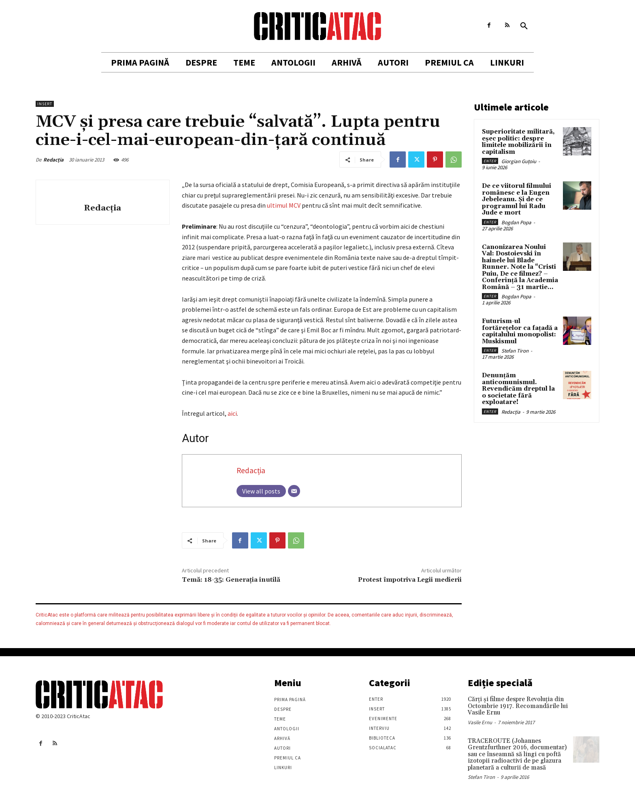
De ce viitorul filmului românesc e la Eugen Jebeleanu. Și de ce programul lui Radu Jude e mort (516, 199)
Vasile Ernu (480, 722)
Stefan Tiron (514, 350)
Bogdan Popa (516, 222)
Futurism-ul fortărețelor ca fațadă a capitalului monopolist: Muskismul (520, 331)
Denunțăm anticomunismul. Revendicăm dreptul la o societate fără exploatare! (518, 389)
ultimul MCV (283, 205)
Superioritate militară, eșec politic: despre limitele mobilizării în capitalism (518, 142)
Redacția (53, 159)
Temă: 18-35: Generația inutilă (231, 580)
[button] (524, 26)
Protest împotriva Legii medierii (410, 580)
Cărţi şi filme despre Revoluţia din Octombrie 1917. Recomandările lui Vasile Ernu (518, 706)
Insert (45, 104)
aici (232, 413)
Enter (490, 161)
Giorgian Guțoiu (518, 161)
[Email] (294, 491)
